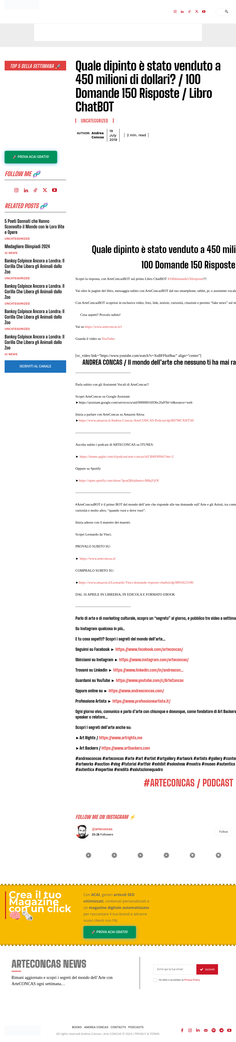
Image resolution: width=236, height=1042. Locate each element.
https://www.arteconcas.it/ (97, 558)
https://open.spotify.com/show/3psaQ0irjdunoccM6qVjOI (119, 480)
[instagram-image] (88, 855)
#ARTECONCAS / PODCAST (188, 783)
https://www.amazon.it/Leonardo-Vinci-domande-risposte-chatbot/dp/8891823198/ (136, 582)
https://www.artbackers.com (126, 748)
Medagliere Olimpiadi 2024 (27, 246)
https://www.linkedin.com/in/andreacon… (148, 669)
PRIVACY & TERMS (146, 1034)
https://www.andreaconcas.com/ (136, 690)
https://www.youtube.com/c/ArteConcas (149, 680)
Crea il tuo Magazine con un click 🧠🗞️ (40, 905)
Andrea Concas (97, 135)
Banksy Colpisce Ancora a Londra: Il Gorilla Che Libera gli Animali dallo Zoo (35, 266)
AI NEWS (11, 252)
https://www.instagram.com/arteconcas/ (154, 659)
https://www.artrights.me (120, 737)
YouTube (108, 339)
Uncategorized (17, 238)
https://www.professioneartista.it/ (141, 701)
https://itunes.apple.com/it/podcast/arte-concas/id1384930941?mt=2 (127, 456)
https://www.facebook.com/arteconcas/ (149, 649)
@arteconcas (102, 829)
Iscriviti (207, 969)
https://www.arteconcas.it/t (103, 327)
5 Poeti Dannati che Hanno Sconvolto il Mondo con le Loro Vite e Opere (34, 226)
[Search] (226, 11)
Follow (223, 831)
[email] (174, 969)
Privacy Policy (192, 980)
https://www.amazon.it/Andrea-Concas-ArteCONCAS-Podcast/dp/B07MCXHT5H (136, 420)
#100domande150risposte (185, 279)
